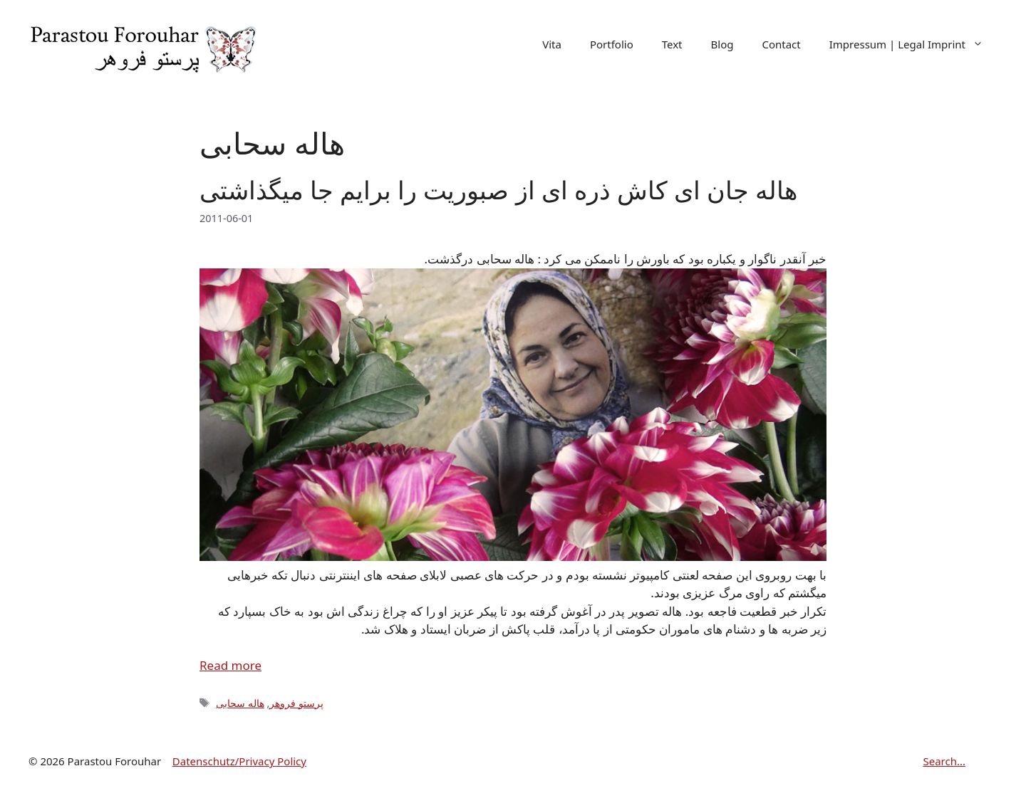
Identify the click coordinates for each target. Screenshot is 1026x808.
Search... (944, 761)
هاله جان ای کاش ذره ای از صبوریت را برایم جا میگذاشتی (498, 189)
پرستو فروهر (296, 703)
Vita (551, 44)
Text (672, 44)
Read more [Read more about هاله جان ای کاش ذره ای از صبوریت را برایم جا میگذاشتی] (230, 665)
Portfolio (611, 44)
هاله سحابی (240, 703)
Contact (781, 44)
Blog (722, 44)
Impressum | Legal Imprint (913, 44)
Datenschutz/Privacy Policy (239, 761)
